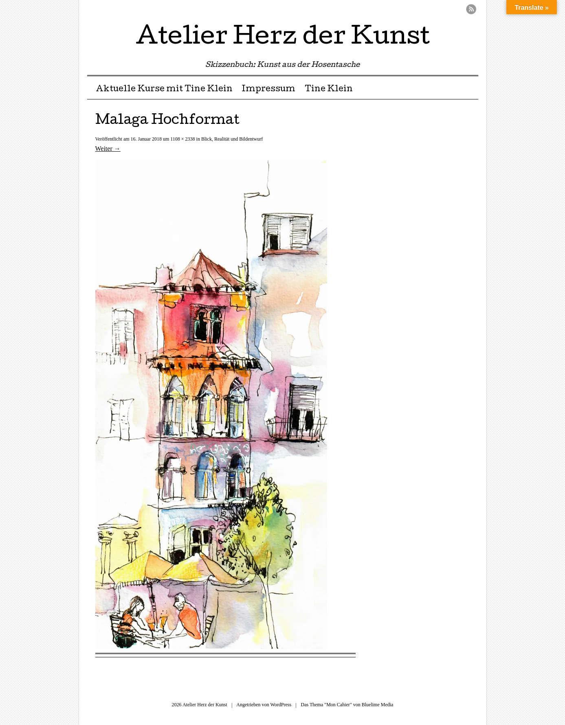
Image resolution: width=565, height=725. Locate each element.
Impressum (268, 90)
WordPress (280, 704)
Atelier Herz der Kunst (283, 38)
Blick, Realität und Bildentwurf (232, 139)
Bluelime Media (378, 704)
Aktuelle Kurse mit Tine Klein (164, 90)
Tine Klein (329, 90)
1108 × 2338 (182, 139)
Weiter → (108, 148)
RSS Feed (471, 9)
